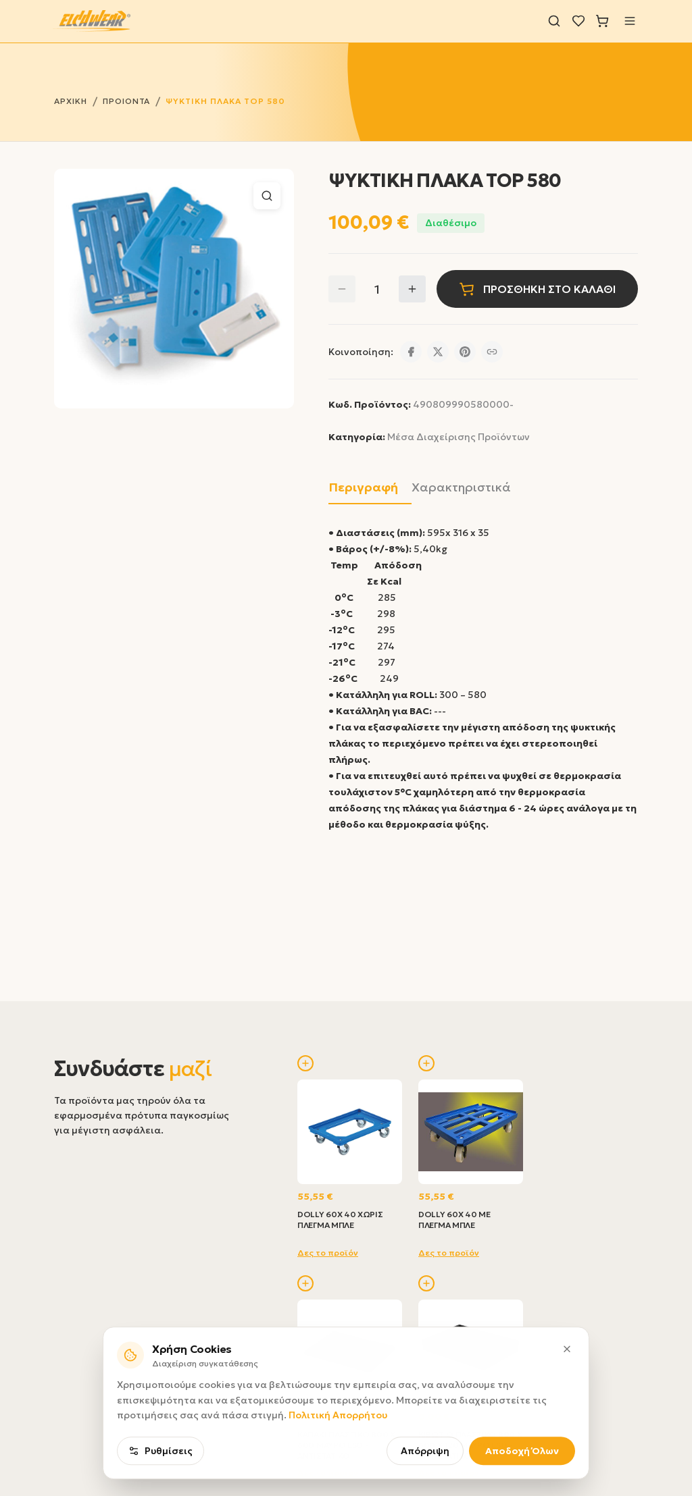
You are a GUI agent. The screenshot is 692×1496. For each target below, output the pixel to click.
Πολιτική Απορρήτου (338, 1447)
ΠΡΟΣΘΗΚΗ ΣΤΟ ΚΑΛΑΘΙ (537, 289)
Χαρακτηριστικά (461, 487)
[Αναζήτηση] (554, 21)
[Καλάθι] (602, 21)
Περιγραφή (363, 487)
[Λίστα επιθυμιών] (578, 21)
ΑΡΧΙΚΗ (70, 101)
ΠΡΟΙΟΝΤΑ (127, 101)
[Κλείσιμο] (567, 1380)
